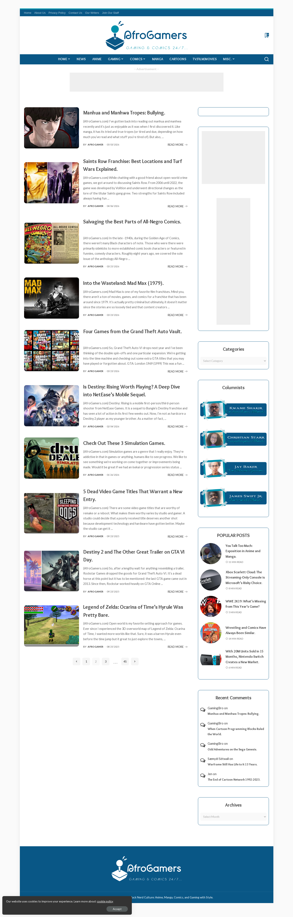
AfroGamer (95, 151)
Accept (51, 907)
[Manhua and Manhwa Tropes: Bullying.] (51, 130)
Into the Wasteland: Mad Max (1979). (132, 287)
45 (125, 686)
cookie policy (53, 900)
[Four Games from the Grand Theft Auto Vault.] (51, 361)
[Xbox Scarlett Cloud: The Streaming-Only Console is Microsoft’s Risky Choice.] (210, 582)
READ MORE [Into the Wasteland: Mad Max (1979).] (177, 327)
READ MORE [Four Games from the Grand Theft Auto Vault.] (177, 382)
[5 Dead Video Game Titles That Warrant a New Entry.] (51, 537)
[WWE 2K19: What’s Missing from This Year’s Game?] (210, 611)
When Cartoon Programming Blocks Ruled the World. (236, 737)
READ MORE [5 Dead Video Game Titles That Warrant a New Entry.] (177, 561)
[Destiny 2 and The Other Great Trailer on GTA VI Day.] (51, 595)
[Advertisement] (146, 82)
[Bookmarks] (266, 35)
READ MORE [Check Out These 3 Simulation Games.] (177, 500)
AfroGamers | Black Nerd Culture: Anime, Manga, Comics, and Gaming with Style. (162, 902)
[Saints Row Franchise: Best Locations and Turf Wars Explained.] (51, 188)
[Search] (266, 59)
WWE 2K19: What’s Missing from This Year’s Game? (244, 609)
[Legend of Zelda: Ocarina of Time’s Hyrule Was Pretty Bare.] (51, 650)
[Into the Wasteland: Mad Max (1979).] (51, 306)
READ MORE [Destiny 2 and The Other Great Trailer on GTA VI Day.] (177, 616)
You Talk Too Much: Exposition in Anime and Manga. (244, 550)
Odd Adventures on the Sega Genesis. (232, 755)
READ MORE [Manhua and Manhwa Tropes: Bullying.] (177, 151)
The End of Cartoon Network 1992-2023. (234, 785)
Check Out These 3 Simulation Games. (133, 460)
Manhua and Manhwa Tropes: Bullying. (133, 111)
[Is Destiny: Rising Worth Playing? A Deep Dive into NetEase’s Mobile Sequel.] (51, 420)
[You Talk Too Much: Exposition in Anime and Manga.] (210, 553)
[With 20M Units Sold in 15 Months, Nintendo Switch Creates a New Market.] (210, 664)
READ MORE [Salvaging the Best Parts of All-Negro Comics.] (177, 272)
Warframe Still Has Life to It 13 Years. (232, 770)
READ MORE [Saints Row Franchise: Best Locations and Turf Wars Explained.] (177, 211)
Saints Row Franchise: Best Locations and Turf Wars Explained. (132, 170)
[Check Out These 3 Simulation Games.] (51, 479)
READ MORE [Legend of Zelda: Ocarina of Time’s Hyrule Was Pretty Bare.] (177, 671)
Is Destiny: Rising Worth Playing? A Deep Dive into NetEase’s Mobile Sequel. (129, 405)
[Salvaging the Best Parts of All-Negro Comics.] (51, 248)
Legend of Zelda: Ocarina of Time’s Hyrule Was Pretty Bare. (129, 635)
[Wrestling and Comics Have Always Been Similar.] (210, 638)
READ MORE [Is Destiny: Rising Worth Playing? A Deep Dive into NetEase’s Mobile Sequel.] (177, 445)
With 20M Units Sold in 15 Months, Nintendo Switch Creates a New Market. (246, 662)
